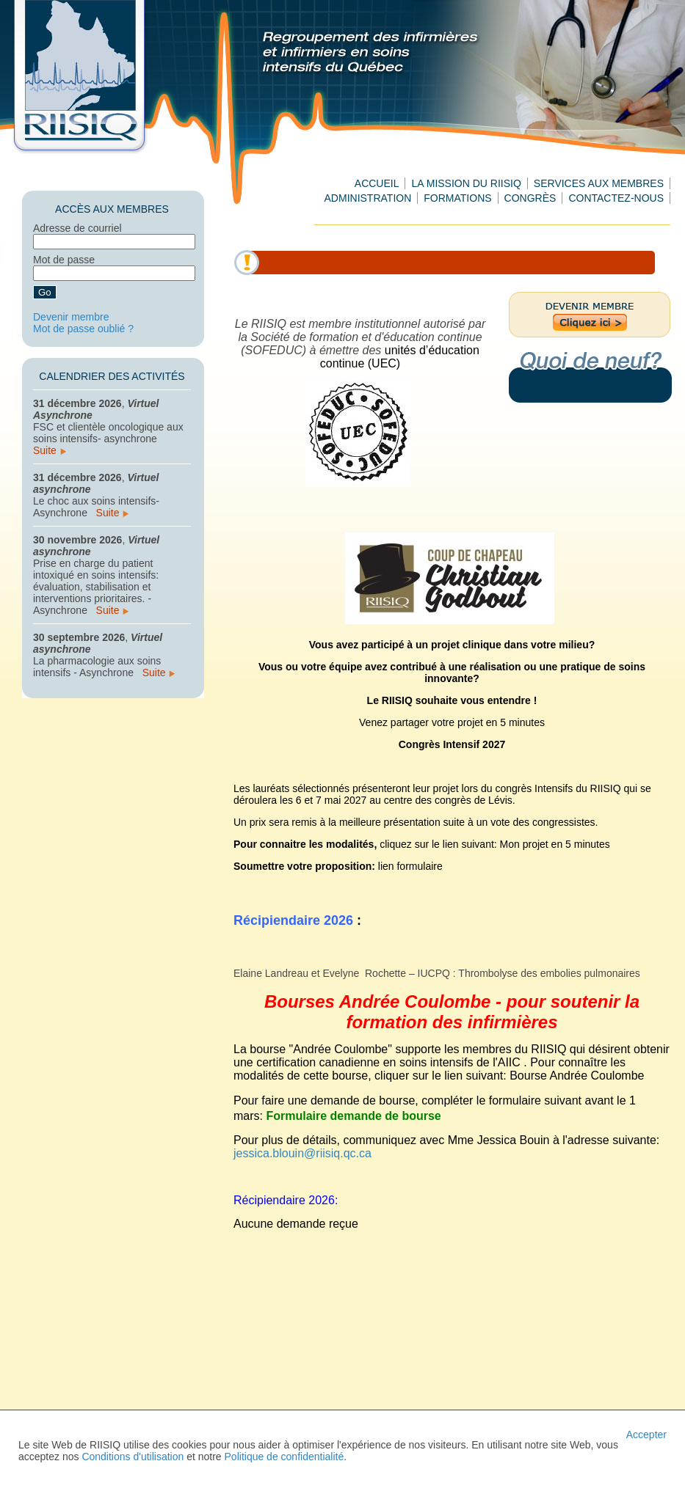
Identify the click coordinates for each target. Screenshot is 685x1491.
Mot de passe (64, 259)
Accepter (646, 1434)
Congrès (530, 198)
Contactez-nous (616, 198)
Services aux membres (599, 183)
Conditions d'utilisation (132, 1456)
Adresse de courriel (77, 228)
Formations (457, 198)
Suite (49, 450)
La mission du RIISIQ (466, 183)
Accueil (377, 183)
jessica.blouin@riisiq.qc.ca (302, 1153)
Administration (368, 198)
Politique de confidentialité (284, 1456)
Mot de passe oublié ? (83, 328)
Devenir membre (71, 317)
